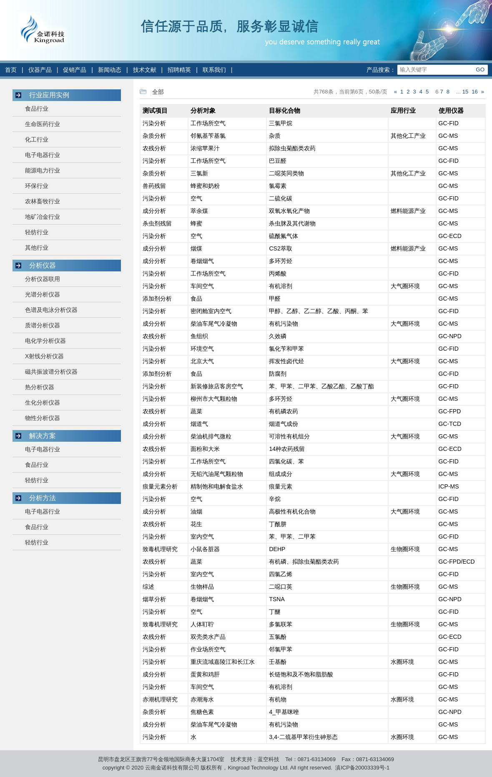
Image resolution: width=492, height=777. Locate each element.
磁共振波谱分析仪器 (51, 371)
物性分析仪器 (42, 418)
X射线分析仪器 (44, 356)
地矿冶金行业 (42, 216)
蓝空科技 (268, 759)
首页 (11, 69)
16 (474, 92)
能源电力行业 (42, 170)
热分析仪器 (39, 387)
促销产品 (74, 69)
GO (480, 69)
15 (465, 92)
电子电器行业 (42, 155)
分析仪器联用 (42, 279)
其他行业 (36, 247)
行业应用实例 (49, 95)
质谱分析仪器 (42, 325)
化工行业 (36, 139)
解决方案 (42, 435)
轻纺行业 (36, 232)
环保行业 (36, 185)
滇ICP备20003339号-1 (362, 767)
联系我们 (214, 69)
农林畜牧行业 (42, 201)
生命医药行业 (42, 124)
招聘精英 (179, 69)
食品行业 (36, 108)
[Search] (434, 70)
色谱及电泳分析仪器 (51, 309)
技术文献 (144, 69)
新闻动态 (109, 69)
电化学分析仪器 (45, 340)
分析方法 (42, 497)
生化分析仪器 (42, 402)
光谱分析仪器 (42, 294)
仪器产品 (40, 69)
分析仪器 (42, 265)
